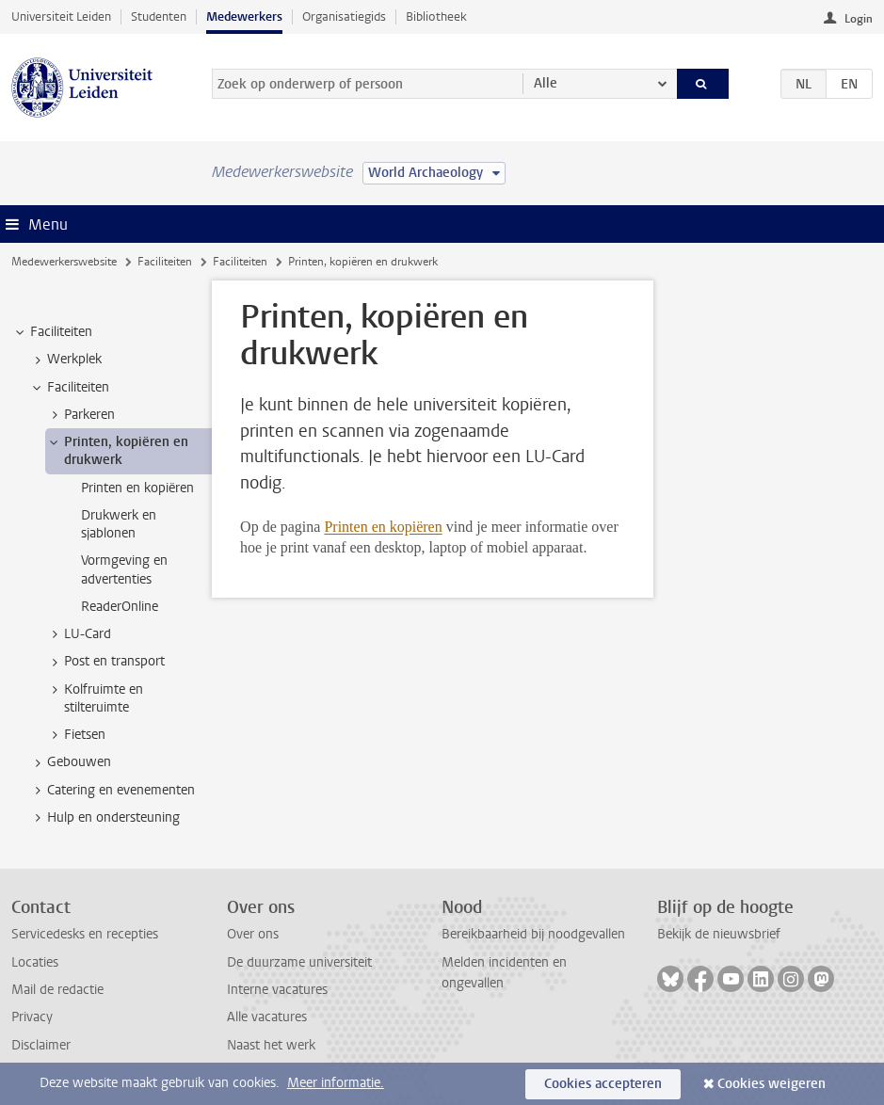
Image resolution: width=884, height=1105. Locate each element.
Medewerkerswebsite (64, 261)
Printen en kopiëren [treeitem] (137, 488)
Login (858, 18)
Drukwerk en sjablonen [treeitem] (118, 524)
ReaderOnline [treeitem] (119, 607)
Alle (545, 83)
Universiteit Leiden (61, 16)
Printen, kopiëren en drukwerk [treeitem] (117, 451)
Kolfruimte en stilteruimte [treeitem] (94, 698)
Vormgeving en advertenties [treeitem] (124, 569)
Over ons (253, 934)
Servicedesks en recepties (84, 934)
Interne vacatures (277, 990)
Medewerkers (244, 16)
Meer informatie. (335, 1083)
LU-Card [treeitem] (78, 634)
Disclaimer (41, 1045)
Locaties (34, 962)
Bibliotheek (436, 16)
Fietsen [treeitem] (75, 735)
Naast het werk (271, 1045)
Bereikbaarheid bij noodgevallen (533, 934)
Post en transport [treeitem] (105, 661)
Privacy (32, 1017)
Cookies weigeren (771, 1084)
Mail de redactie (57, 990)
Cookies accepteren (603, 1084)
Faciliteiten (164, 261)
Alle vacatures (267, 1017)
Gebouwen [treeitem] (70, 762)
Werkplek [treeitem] (65, 359)
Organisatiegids (344, 16)
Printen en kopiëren (383, 527)
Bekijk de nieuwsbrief (718, 934)
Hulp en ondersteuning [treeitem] (104, 818)
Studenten (158, 16)
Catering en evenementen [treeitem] (112, 790)
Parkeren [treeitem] (80, 415)
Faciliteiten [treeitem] (52, 332)
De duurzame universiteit (299, 962)
